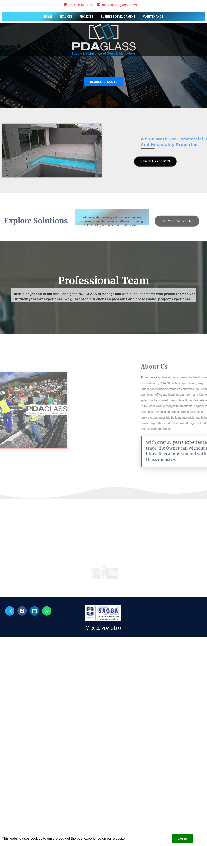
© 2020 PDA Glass (103, 781)
